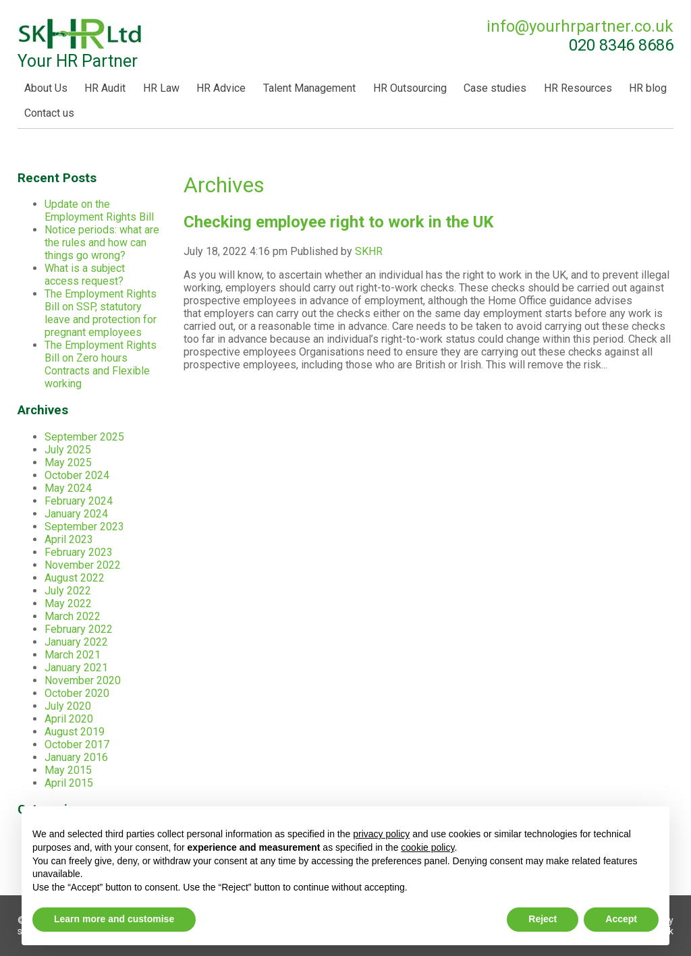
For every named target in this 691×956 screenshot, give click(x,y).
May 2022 (68, 603)
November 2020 (83, 680)
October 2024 (77, 475)
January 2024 (76, 513)
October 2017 (77, 744)
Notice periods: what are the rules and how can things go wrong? (102, 242)
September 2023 (84, 526)
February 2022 (79, 629)
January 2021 (76, 667)
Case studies (495, 88)
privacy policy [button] (381, 833)
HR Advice (221, 88)
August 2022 (75, 577)
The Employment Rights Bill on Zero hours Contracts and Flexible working (101, 364)
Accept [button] (621, 918)
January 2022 (76, 642)
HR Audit (105, 88)
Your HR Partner (81, 44)
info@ (580, 26)
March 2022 (73, 616)
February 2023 (79, 552)
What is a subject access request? (85, 274)
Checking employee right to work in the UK (339, 222)
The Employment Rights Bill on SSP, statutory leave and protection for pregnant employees (101, 313)
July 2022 (68, 590)
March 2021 (73, 654)
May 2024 (68, 488)
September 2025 (84, 436)
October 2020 (77, 693)
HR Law (161, 88)
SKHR (369, 251)
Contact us (49, 113)
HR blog (648, 88)
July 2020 (68, 706)
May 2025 (68, 462)
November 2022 (83, 565)
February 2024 (79, 501)
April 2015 (69, 783)
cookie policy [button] (427, 847)
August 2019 (75, 731)
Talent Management (309, 88)
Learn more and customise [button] (114, 918)
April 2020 (69, 718)
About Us (45, 88)
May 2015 (68, 770)
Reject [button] (542, 918)
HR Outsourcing (410, 88)
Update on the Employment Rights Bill (99, 210)
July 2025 (68, 449)
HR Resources (578, 88)
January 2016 (76, 757)
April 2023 (69, 539)
